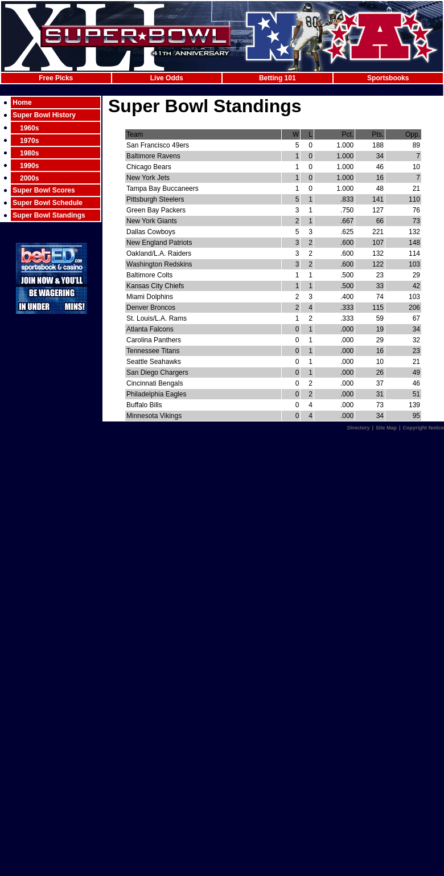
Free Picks (56, 78)
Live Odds (166, 78)
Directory (358, 428)
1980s (29, 153)
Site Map (386, 428)
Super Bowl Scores (44, 190)
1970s (29, 141)
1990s (29, 166)
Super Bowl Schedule (48, 203)
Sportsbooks (388, 78)
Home (22, 103)
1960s (29, 128)
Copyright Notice (423, 428)
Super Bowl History (44, 115)
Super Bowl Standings (49, 215)
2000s (29, 178)
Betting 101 (277, 78)
